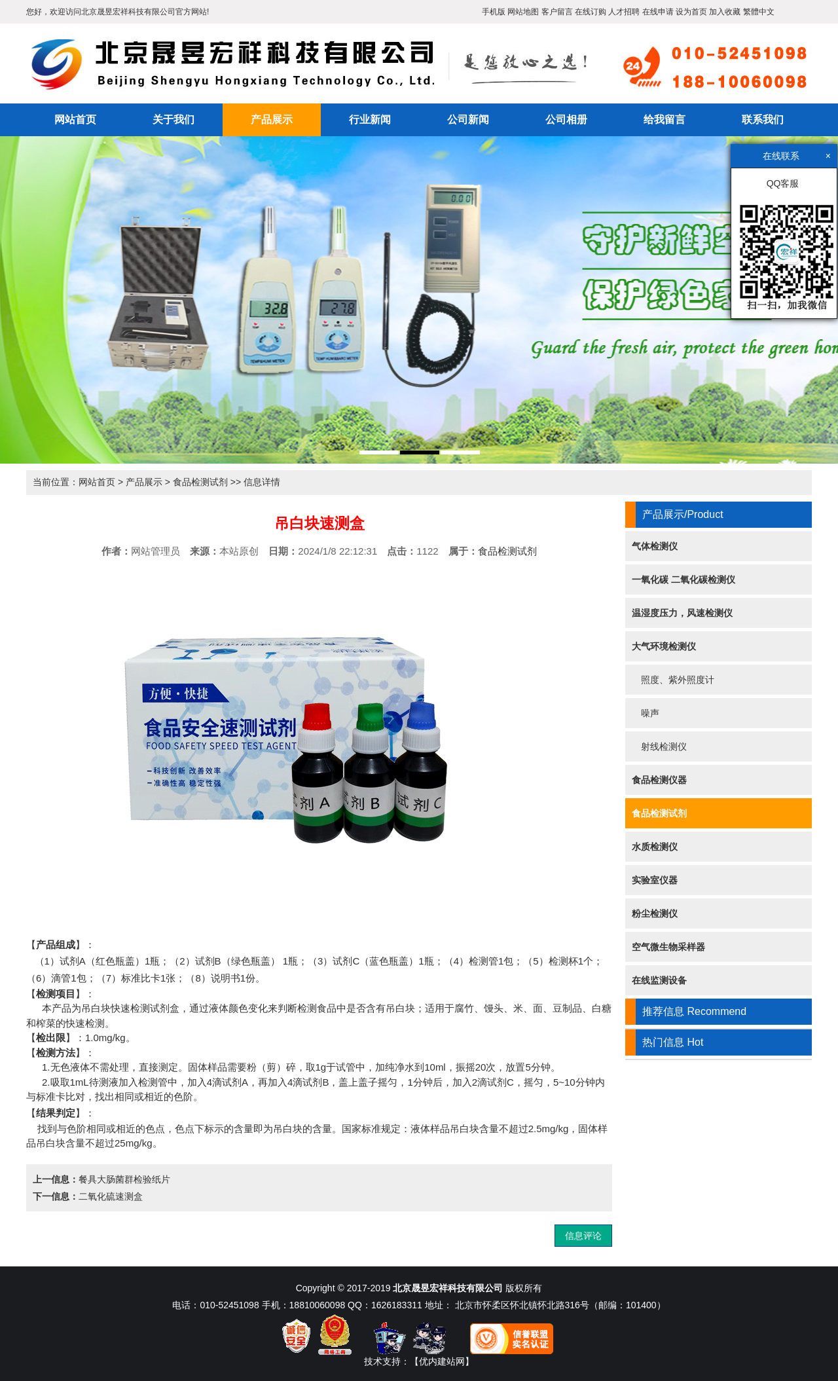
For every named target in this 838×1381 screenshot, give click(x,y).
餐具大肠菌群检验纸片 (124, 1179)
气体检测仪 (655, 546)
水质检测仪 (655, 846)
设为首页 (691, 11)
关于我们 (173, 119)
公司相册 (566, 119)
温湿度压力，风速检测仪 (682, 613)
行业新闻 (370, 119)
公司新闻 (468, 119)
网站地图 (523, 11)
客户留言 (557, 11)
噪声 (645, 713)
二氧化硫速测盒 (111, 1196)
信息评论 (583, 1235)
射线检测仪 (659, 746)
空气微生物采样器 (668, 947)
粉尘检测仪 (655, 913)
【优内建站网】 (442, 1361)
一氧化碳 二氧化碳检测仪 (683, 579)
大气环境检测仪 (664, 646)
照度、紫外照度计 (673, 679)
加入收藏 (724, 11)
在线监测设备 (659, 980)
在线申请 (658, 11)
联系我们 (763, 119)
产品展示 (272, 119)
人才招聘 (624, 11)
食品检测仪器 (659, 780)
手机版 (493, 11)
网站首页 (75, 119)
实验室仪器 (655, 880)
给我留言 (664, 119)
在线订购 (590, 11)
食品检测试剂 (200, 482)
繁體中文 (758, 11)
